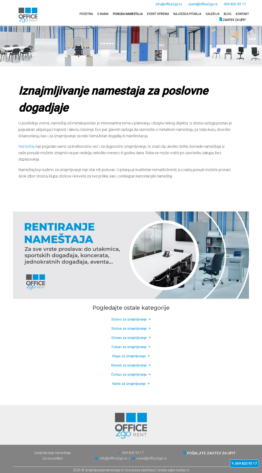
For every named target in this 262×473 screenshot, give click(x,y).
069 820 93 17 (244, 463)
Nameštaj (26, 146)
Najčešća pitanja (187, 14)
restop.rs (182, 470)
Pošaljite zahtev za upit (209, 453)
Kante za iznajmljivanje (129, 384)
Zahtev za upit (232, 19)
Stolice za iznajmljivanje (129, 329)
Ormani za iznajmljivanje (129, 338)
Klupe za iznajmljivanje (129, 356)
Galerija (212, 14)
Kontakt (242, 14)
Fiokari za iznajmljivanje (129, 347)
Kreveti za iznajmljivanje (129, 365)
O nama (103, 14)
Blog (227, 14)
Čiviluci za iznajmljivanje (129, 374)
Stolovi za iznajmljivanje (129, 319)
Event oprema (158, 14)
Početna (86, 14)
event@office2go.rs (203, 4)
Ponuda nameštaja (128, 14)
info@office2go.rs (169, 4)
